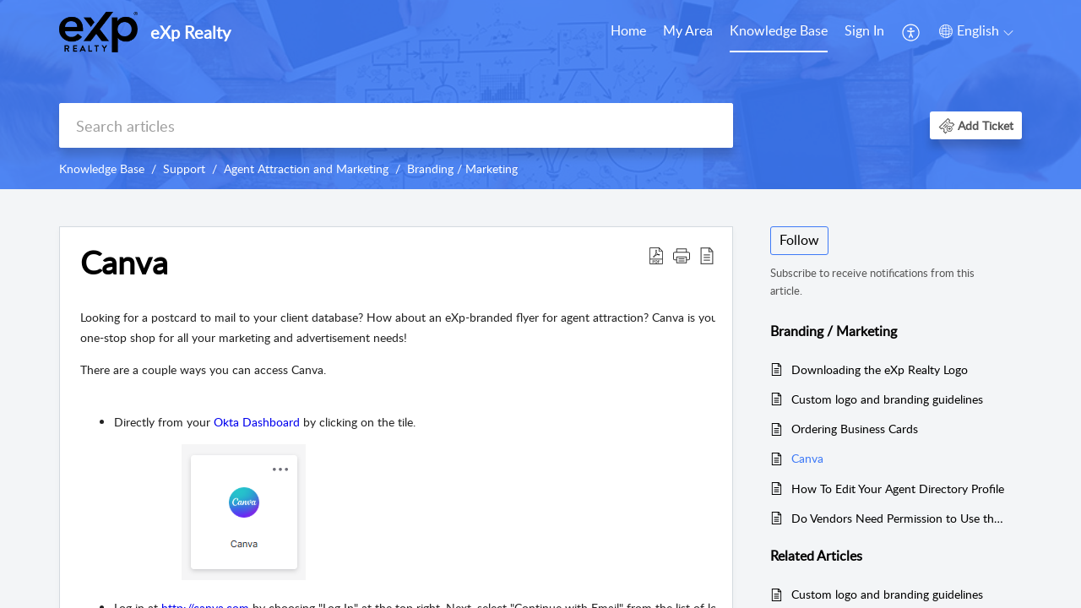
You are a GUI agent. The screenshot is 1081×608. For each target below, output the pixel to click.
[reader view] (706, 255)
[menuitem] (864, 32)
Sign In (864, 30)
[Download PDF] (656, 255)
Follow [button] (799, 240)
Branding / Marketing (462, 168)
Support (184, 168)
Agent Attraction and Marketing (306, 168)
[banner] (540, 94)
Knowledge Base (779, 30)
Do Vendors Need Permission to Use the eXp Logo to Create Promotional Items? (898, 518)
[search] (396, 125)
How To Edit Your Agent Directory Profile (897, 488)
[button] (976, 125)
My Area (688, 30)
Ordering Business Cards (854, 429)
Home (628, 30)
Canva (124, 262)
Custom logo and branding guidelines (887, 399)
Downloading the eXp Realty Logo (879, 369)
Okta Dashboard (257, 422)
